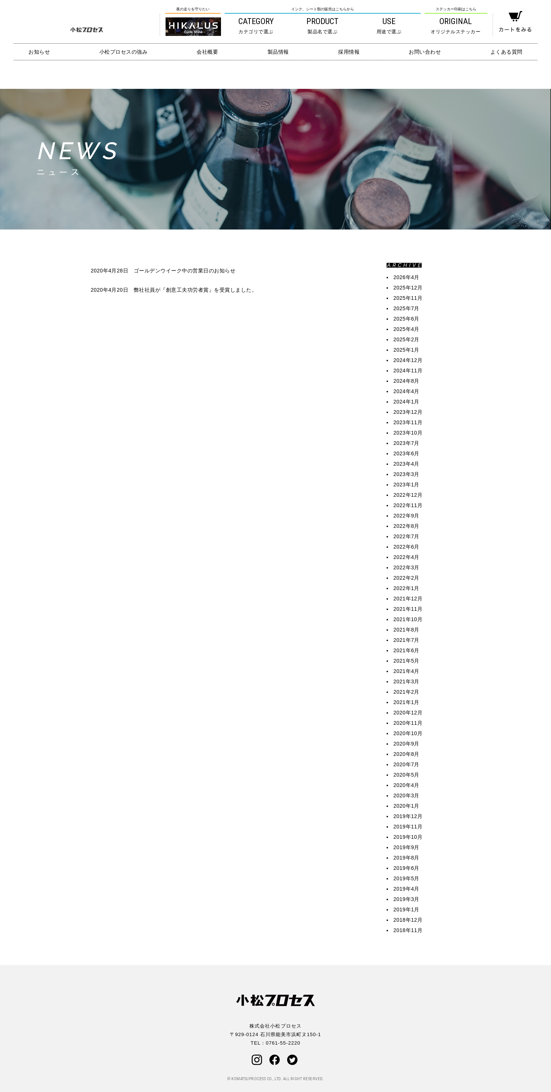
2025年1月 (406, 350)
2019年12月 (408, 816)
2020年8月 (406, 754)
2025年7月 (406, 308)
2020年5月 (406, 775)
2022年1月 (406, 588)
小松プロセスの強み (123, 52)
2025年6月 (406, 319)
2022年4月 (406, 557)
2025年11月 (408, 298)
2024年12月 (408, 360)
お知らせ (39, 52)
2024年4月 (406, 391)
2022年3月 (406, 567)
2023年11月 (408, 422)
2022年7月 (406, 536)
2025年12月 (408, 288)
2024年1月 (406, 402)
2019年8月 (406, 858)
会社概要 (207, 52)
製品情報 (278, 52)
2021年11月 (408, 609)
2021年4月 (406, 671)
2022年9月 (406, 516)
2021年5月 (406, 661)
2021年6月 (406, 650)
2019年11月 (408, 827)
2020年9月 (406, 744)
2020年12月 (408, 713)
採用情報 (349, 52)
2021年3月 (406, 681)
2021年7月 (406, 640)
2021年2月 (406, 692)
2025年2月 (406, 339)
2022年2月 (406, 578)
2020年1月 (406, 806)
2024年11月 (408, 371)
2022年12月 (408, 495)
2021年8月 (406, 630)
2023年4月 (406, 464)
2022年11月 (408, 505)
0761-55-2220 (283, 1043)
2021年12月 (408, 599)
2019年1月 (406, 909)
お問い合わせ (425, 52)
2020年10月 (408, 733)
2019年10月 (408, 837)
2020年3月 (406, 795)
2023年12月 (408, 412)
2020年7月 (406, 764)
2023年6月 (406, 453)
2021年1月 (406, 702)
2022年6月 (406, 547)
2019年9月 (406, 847)
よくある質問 (506, 52)
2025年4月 (406, 329)
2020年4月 (406, 785)
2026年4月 (406, 277)
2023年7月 (406, 443)
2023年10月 (408, 433)
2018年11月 (408, 930)
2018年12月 (408, 920)
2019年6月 (406, 868)
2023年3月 (406, 474)
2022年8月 (406, 526)
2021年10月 (408, 619)
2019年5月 (406, 878)
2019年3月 (406, 899)
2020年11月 (408, 723)
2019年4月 (406, 889)
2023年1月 (406, 485)
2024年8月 (406, 381)
